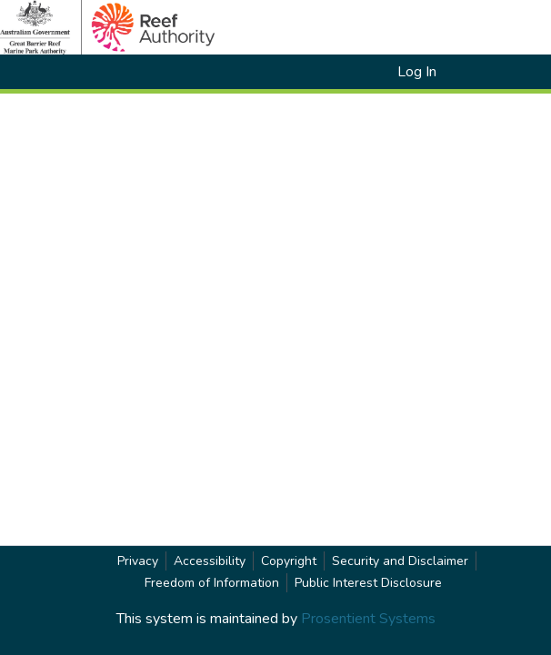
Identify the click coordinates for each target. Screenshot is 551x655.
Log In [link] (417, 72)
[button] (352, 72)
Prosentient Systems (368, 619)
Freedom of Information (212, 582)
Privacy (137, 561)
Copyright (288, 561)
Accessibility (209, 561)
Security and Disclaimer (400, 561)
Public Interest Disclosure (368, 582)
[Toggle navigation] (481, 72)
